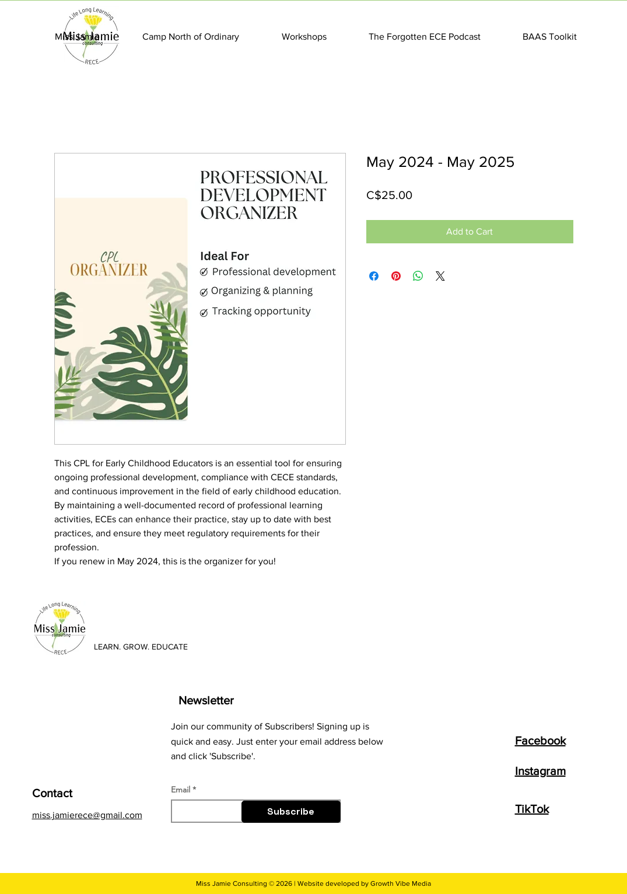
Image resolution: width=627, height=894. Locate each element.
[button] (77, 36)
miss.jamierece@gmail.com (87, 815)
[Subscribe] (291, 812)
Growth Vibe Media (400, 883)
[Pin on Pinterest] (396, 276)
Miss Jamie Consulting (231, 883)
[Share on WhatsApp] (418, 276)
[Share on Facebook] (374, 276)
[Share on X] (440, 276)
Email (180, 789)
